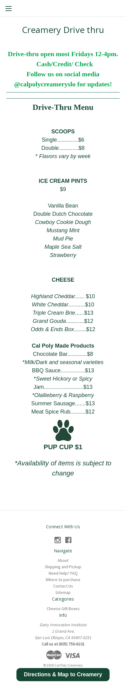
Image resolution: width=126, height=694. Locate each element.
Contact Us (63, 586)
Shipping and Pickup (63, 566)
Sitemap (63, 592)
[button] (62, 674)
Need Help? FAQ (63, 573)
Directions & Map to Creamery (63, 674)
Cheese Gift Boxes (63, 608)
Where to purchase (63, 579)
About (63, 560)
